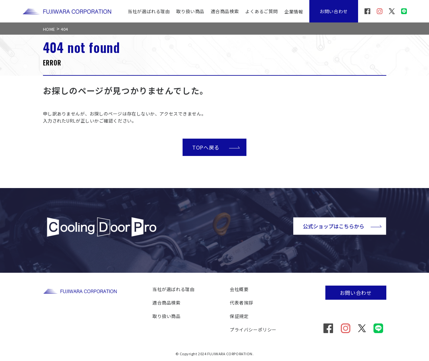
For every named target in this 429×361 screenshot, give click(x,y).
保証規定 (239, 316)
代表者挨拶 (241, 302)
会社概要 (239, 289)
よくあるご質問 (261, 11)
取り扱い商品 (190, 11)
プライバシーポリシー (253, 329)
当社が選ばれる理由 (149, 11)
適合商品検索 (225, 11)
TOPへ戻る (216, 147)
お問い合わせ (333, 11)
